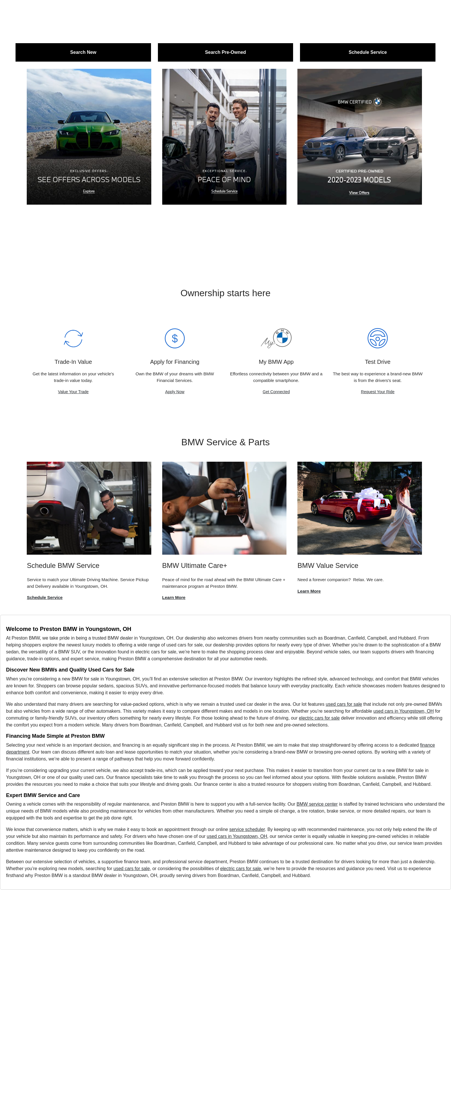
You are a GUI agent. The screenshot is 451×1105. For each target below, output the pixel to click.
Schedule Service (44, 597)
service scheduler (247, 829)
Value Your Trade (73, 391)
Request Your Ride (378, 391)
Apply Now (174, 391)
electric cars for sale (319, 718)
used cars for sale (344, 704)
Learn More (174, 597)
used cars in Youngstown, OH (403, 711)
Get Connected (276, 391)
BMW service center (317, 804)
